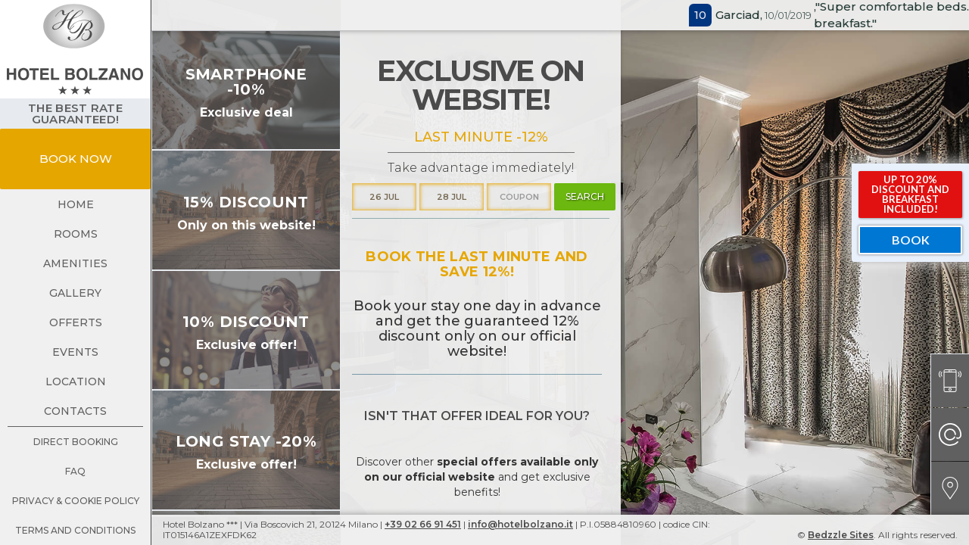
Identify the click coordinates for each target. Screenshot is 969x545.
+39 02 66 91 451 (423, 524)
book (911, 239)
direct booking (75, 441)
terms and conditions (75, 530)
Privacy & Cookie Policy (75, 500)
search (585, 196)
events (75, 352)
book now (75, 158)
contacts (75, 411)
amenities (75, 263)
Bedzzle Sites (841, 534)
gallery (75, 293)
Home (76, 204)
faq (75, 471)
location (75, 381)
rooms (76, 234)
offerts (75, 322)
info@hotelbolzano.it (520, 524)
